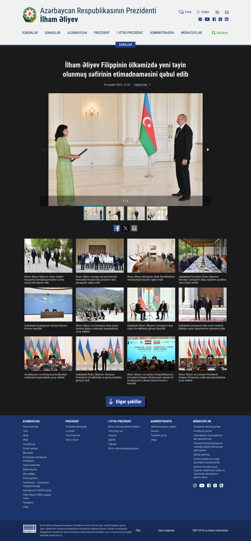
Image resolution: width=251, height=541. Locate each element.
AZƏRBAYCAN (77, 33)
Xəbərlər (112, 435)
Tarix (25, 431)
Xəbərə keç (140, 84)
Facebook (214, 19)
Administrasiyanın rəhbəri (163, 426)
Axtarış (222, 33)
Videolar (112, 444)
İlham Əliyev (59, 19)
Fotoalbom (28, 502)
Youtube (207, 19)
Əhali (25, 439)
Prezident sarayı (159, 435)
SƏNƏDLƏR (52, 33)
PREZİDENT (102, 33)
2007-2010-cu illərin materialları (210, 530)
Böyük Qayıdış (30, 469)
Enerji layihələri (30, 478)
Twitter (220, 19)
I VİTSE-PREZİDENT (130, 33)
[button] (208, 149)
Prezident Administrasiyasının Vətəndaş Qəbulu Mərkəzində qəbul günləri (208, 447)
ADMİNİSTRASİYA (162, 33)
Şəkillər (112, 439)
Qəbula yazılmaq (201, 454)
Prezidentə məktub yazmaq (206, 426)
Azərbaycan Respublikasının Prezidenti (98, 10)
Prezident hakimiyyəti (76, 426)
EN (227, 12)
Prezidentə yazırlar (202, 431)
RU (217, 12)
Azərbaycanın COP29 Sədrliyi (37, 490)
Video (205, 12)
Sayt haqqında (166, 530)
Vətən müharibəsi (31, 465)
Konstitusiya (29, 444)
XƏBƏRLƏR (30, 33)
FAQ (138, 530)
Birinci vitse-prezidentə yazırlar (123, 448)
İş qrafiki (70, 431)
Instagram (200, 19)
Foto (188, 12)
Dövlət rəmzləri (30, 448)
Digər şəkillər (129, 401)
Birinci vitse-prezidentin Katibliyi (124, 426)
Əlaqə (154, 439)
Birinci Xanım (72, 439)
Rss (226, 19)
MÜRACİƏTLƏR (191, 33)
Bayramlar (28, 452)
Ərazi (25, 435)
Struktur (155, 431)
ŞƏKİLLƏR (125, 44)
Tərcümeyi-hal (73, 435)
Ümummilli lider (31, 426)
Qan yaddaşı (29, 473)
